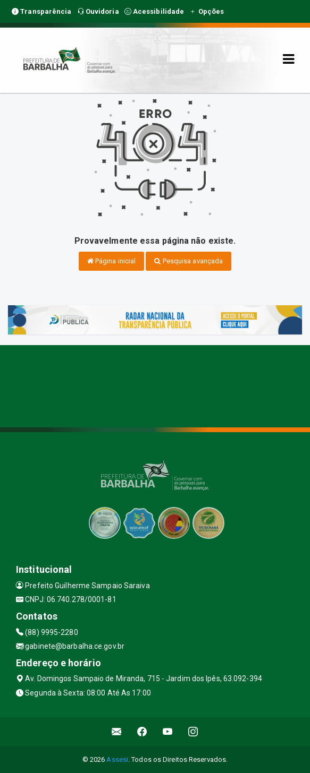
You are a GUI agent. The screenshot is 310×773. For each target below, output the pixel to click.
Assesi (117, 759)
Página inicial (111, 261)
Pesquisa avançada (188, 261)
